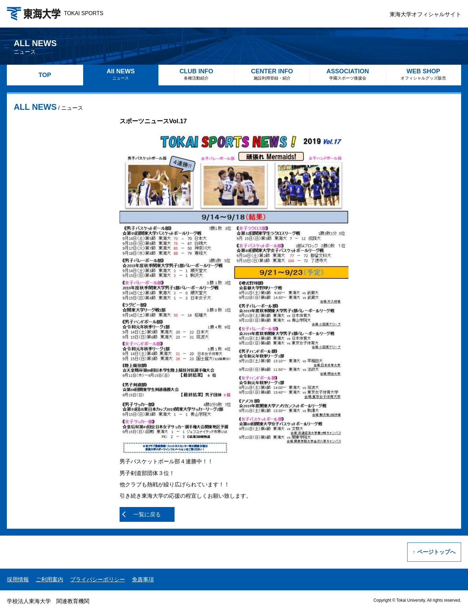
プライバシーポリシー (97, 579)
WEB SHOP (423, 74)
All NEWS (120, 74)
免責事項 (143, 579)
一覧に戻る (147, 514)
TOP (44, 75)
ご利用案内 (49, 579)
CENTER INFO (272, 74)
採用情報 (18, 579)
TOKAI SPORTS (55, 13)
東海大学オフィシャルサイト (425, 14)
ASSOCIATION (347, 74)
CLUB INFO (196, 74)
